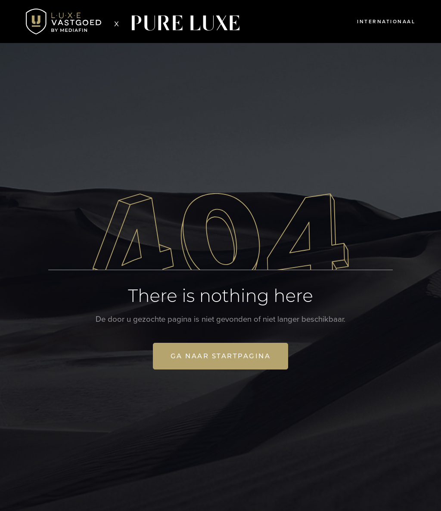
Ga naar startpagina (221, 356)
